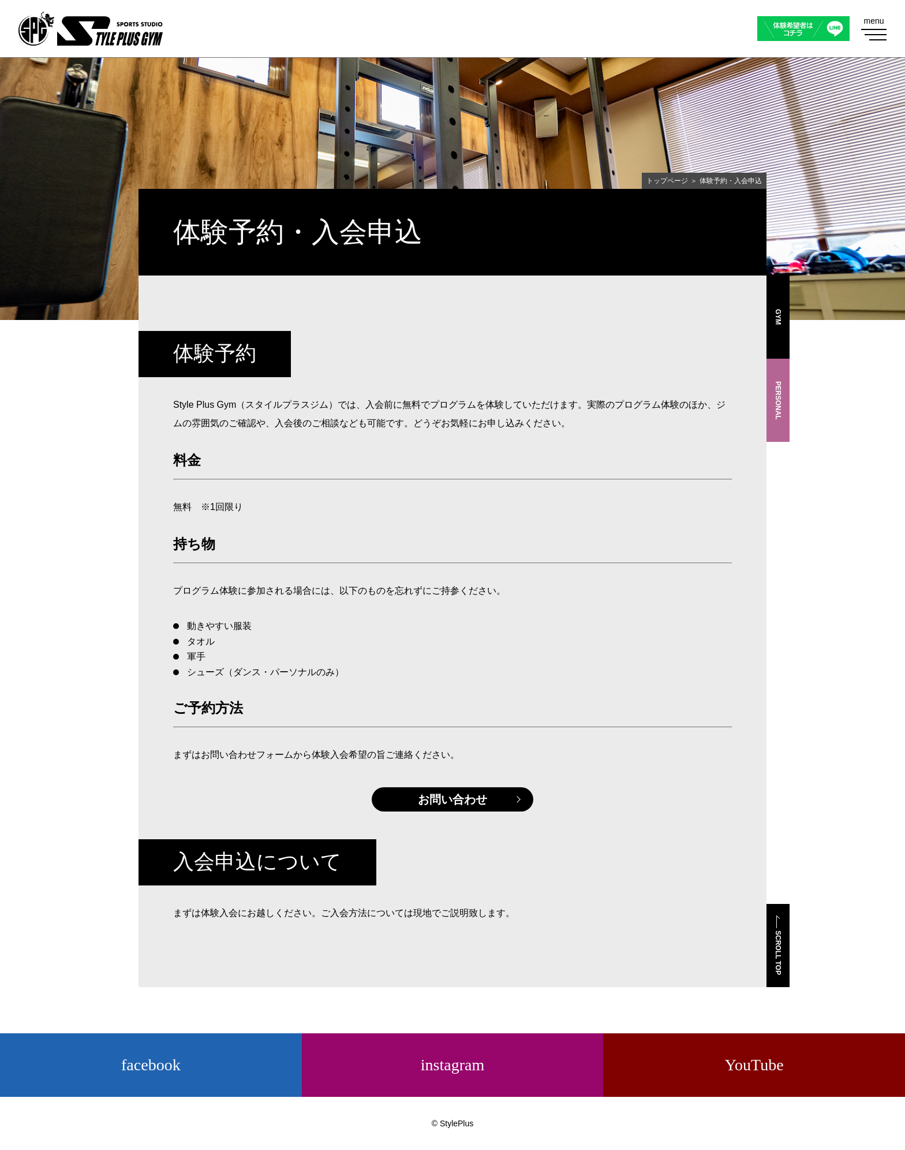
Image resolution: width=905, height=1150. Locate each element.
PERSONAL (778, 400)
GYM (778, 317)
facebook (151, 1065)
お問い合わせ (452, 799)
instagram (452, 1065)
